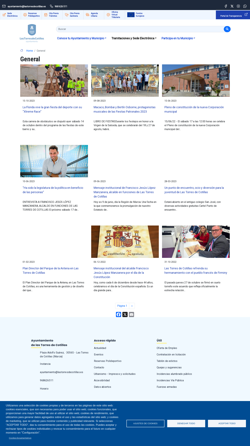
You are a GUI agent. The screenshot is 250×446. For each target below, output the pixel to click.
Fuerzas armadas (167, 386)
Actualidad (100, 348)
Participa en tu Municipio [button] (177, 38)
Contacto (99, 367)
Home (29, 50)
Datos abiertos (102, 386)
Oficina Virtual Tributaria (116, 14)
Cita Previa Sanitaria (74, 14)
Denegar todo (186, 423)
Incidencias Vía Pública (170, 380)
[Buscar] (227, 29)
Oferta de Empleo (167, 348)
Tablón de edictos (167, 361)
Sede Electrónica (12, 14)
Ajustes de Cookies (145, 423)
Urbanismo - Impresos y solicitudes (115, 373)
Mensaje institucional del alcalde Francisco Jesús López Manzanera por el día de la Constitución (121, 273)
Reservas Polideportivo (34, 14)
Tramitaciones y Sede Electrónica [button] (132, 38)
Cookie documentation (20, 438)
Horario (44, 388)
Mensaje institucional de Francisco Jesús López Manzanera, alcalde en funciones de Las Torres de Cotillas (125, 192)
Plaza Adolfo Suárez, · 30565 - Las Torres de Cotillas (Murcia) (64, 354)
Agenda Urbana (94, 14)
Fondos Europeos (140, 14)
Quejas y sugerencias (169, 367)
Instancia (45, 363)
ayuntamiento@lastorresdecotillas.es (61, 372)
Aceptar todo (227, 423)
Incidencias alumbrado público (174, 373)
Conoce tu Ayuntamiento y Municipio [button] (80, 38)
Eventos (98, 354)
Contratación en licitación (171, 354)
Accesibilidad (102, 380)
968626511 (46, 380)
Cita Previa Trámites (54, 14)
